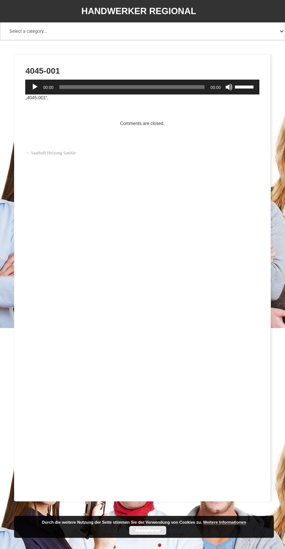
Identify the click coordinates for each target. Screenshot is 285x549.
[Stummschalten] (229, 87)
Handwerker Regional (138, 11)
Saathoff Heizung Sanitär (53, 152)
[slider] (131, 87)
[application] (142, 87)
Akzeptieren (147, 530)
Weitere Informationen (224, 522)
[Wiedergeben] (35, 87)
